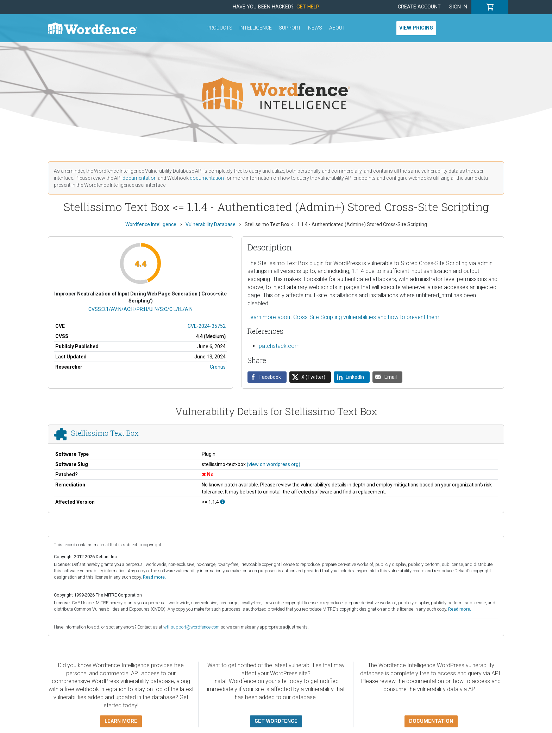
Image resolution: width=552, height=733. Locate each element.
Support (290, 28)
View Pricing (416, 28)
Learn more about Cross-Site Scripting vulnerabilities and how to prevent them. (344, 317)
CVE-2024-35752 (207, 326)
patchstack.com (279, 346)
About (337, 28)
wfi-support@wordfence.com (191, 627)
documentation (140, 178)
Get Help (307, 7)
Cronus (218, 367)
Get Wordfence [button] (276, 721)
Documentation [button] (431, 721)
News (315, 28)
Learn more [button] (121, 721)
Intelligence (255, 28)
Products (219, 28)
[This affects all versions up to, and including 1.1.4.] (222, 502)
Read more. (154, 577)
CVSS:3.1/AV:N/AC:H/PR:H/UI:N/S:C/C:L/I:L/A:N (140, 309)
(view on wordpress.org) (273, 464)
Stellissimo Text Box (105, 433)
